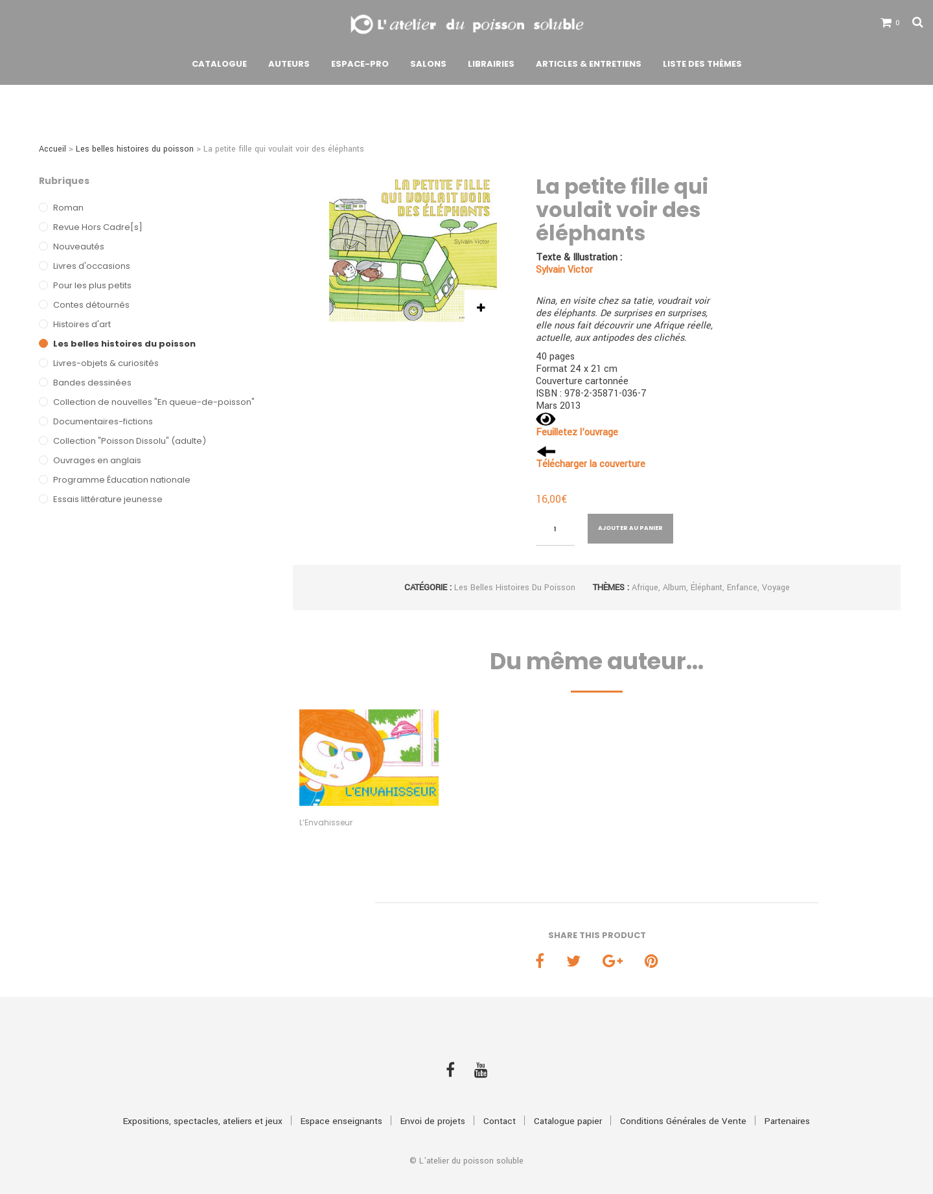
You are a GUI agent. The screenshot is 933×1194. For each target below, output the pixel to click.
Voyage (776, 587)
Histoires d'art (82, 324)
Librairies (491, 66)
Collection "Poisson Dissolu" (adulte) (129, 441)
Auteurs (289, 66)
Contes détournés (91, 305)
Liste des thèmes (702, 66)
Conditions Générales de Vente (683, 1098)
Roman (68, 207)
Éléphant (706, 587)
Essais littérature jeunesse (108, 499)
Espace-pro (360, 66)
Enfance (742, 587)
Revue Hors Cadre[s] (98, 227)
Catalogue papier (568, 1098)
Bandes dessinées (92, 382)
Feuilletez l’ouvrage (577, 432)
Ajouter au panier (630, 528)
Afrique (645, 587)
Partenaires (787, 1098)
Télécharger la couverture (590, 464)
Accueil (52, 149)
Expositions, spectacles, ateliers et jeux (202, 1098)
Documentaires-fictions (103, 421)
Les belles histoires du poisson (135, 149)
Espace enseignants (341, 1098)
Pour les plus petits (92, 285)
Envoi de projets (432, 1098)
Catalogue (219, 66)
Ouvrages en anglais (97, 460)
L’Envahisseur (325, 822)
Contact (499, 1098)
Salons (428, 66)
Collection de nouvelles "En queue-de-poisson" (154, 402)
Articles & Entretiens (588, 66)
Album (674, 587)
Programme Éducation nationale (121, 480)
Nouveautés (78, 246)
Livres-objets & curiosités (106, 363)
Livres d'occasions (91, 266)
